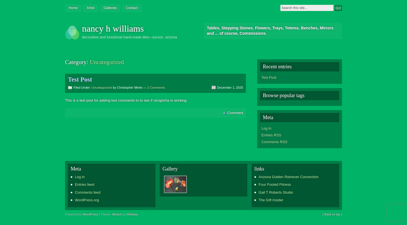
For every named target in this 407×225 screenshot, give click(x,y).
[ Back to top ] (332, 214)
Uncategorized (102, 87)
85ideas (132, 214)
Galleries (110, 8)
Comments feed (87, 192)
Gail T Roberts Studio (276, 192)
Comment (235, 113)
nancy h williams (113, 28)
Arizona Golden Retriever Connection (289, 177)
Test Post (80, 79)
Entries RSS (271, 135)
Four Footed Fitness (275, 184)
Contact (131, 8)
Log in (266, 128)
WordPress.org (87, 200)
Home (73, 8)
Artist (90, 8)
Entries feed (84, 184)
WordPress (90, 214)
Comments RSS (274, 142)
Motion (117, 214)
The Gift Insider (271, 200)
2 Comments (156, 87)
